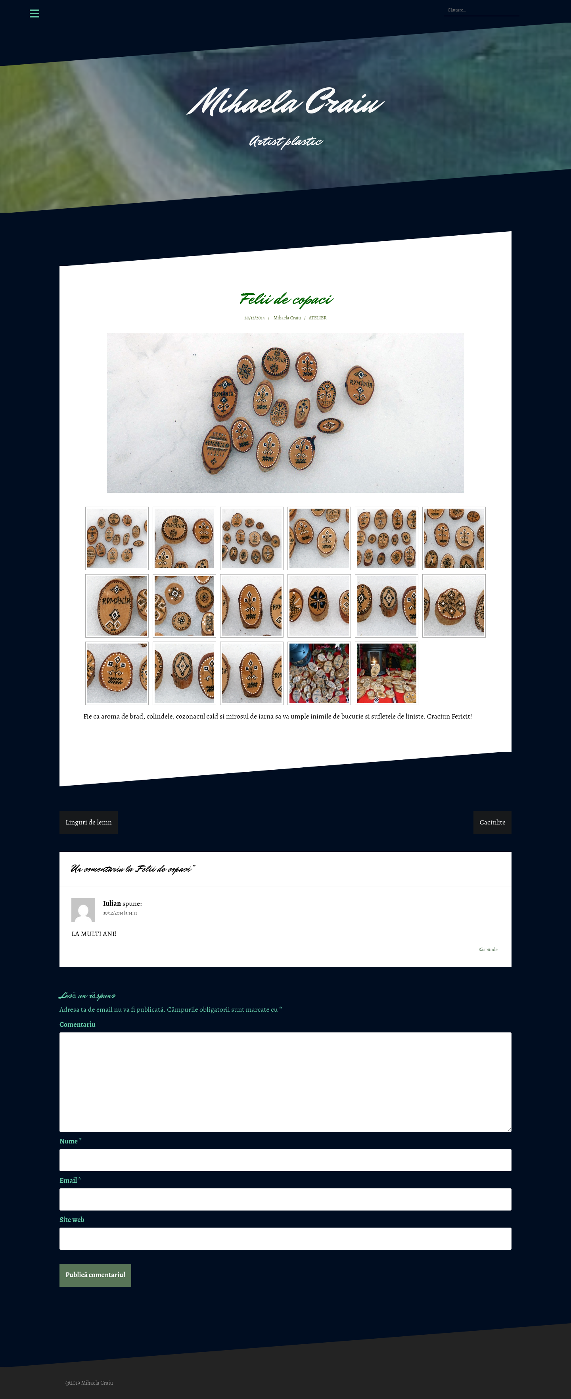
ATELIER (318, 318)
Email (70, 1180)
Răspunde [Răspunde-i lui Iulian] (488, 949)
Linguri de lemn (88, 822)
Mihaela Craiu (285, 102)
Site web (71, 1219)
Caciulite (492, 822)
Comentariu (77, 1024)
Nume (70, 1141)
